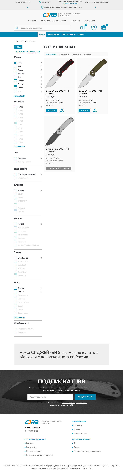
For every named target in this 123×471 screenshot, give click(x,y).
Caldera (21, 81)
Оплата (77, 429)
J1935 (20, 121)
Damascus (22, 208)
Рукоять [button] (18, 219)
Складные (22, 158)
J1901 (20, 110)
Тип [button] (16, 153)
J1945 (20, 142)
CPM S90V (22, 201)
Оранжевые (23, 295)
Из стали (21, 238)
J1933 (20, 114)
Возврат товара (80, 433)
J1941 (20, 135)
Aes (19, 66)
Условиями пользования (60, 405)
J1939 (20, 132)
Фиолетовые (23, 313)
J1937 (20, 128)
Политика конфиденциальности (87, 451)
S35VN (21, 212)
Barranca (21, 74)
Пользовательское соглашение (39, 455)
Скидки (77, 447)
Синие (20, 310)
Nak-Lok (21, 269)
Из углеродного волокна (28, 245)
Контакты (90, 21)
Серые (20, 306)
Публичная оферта (34, 451)
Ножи (42, 34)
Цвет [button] (17, 283)
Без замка (22, 276)
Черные (21, 292)
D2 (19, 205)
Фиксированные (25, 162)
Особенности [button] (21, 323)
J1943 (20, 107)
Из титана (22, 242)
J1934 (20, 118)
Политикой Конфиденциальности (74, 403)
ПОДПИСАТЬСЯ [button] (85, 397)
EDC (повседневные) (26, 174)
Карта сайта (31, 447)
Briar (20, 77)
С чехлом (22, 332)
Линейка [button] (19, 101)
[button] (70, 3)
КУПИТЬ (51, 110)
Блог (76, 443)
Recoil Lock (22, 272)
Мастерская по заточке (73, 34)
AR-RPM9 (22, 190)
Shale (20, 63)
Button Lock (23, 261)
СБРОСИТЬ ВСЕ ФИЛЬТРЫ (28, 52)
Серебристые (23, 302)
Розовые (21, 299)
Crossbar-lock (23, 258)
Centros (21, 84)
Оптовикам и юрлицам (53, 21)
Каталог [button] (32, 21)
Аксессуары (53, 34)
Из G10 (21, 224)
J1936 (20, 125)
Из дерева (22, 231)
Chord (20, 88)
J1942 (20, 139)
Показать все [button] (19, 95)
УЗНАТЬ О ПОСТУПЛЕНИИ (58, 168)
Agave (20, 70)
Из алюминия (23, 228)
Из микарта (23, 235)
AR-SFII (21, 198)
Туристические (24, 178)
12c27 (20, 194)
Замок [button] (17, 252)
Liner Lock (22, 265)
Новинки (75, 21)
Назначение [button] (20, 169)
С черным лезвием (25, 329)
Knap (20, 91)
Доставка (78, 425)
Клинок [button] (18, 185)
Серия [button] (17, 57)
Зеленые (21, 288)
